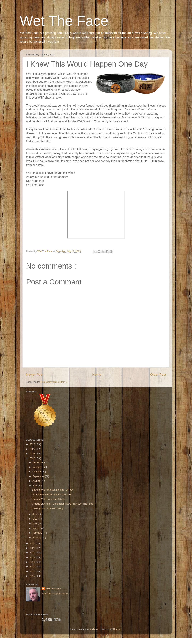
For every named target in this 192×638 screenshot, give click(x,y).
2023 (33, 458)
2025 (33, 449)
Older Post (158, 374)
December (38, 462)
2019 (33, 557)
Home (96, 374)
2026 (33, 444)
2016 (33, 571)
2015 (33, 576)
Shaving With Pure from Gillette (48, 499)
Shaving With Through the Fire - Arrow (52, 489)
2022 (33, 543)
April (35, 523)
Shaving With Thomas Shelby (47, 508)
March (36, 528)
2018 (33, 562)
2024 (33, 453)
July (34, 485)
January (37, 537)
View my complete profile (55, 593)
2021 (33, 548)
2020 (33, 552)
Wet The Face (64, 21)
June (35, 514)
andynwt (94, 629)
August (36, 481)
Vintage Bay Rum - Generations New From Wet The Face (62, 503)
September (38, 476)
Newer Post (34, 374)
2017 (33, 566)
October (37, 471)
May (35, 518)
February (37, 532)
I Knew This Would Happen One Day (51, 494)
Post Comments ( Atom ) (54, 382)
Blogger (117, 629)
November (38, 467)
